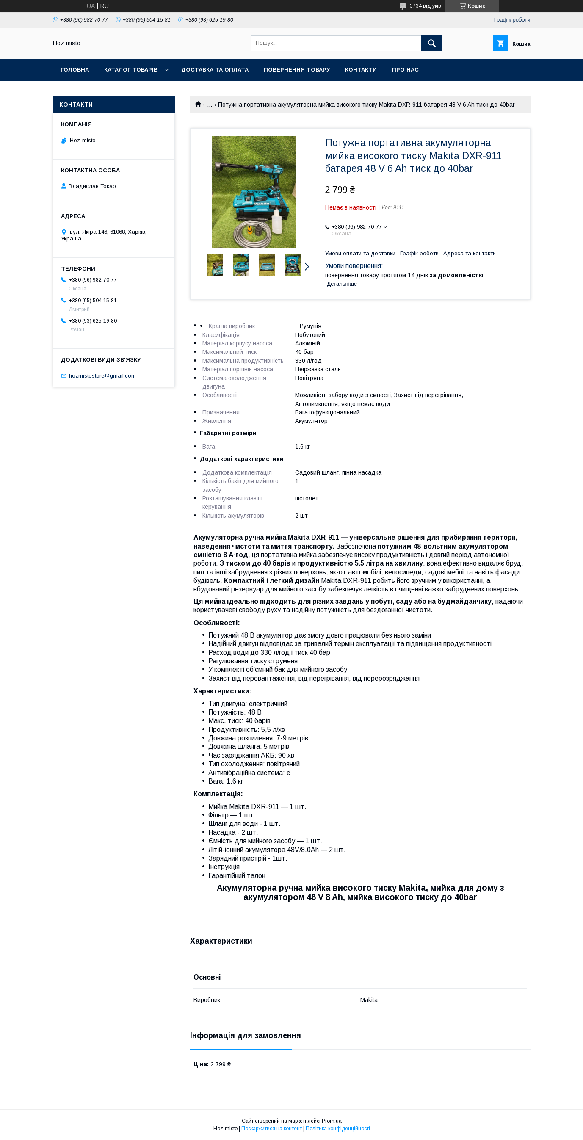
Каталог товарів (130, 69)
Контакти (361, 69)
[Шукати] (431, 43)
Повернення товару (297, 69)
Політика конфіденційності (338, 1129)
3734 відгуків (425, 6)
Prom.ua (332, 1121)
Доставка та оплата (215, 69)
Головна (75, 69)
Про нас (405, 69)
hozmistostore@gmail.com (102, 376)
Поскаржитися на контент (271, 1129)
